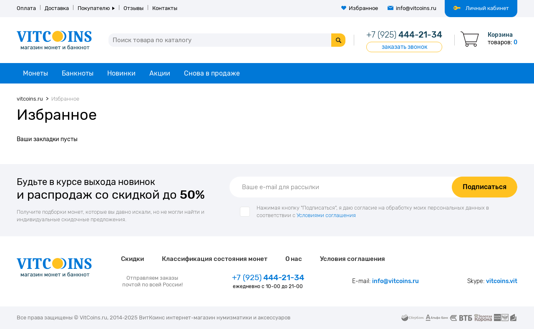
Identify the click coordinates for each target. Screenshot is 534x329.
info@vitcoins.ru (416, 8)
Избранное (363, 8)
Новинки (121, 73)
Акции (159, 73)
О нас (293, 259)
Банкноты (77, 73)
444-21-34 (404, 35)
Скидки (132, 259)
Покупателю (94, 8)
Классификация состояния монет (214, 259)
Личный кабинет (487, 8)
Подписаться (484, 187)
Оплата (26, 8)
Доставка (57, 8)
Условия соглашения (352, 259)
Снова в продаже (212, 73)
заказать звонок (404, 47)
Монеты (35, 73)
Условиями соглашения (326, 215)
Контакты (164, 8)
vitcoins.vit (501, 281)
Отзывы (133, 8)
